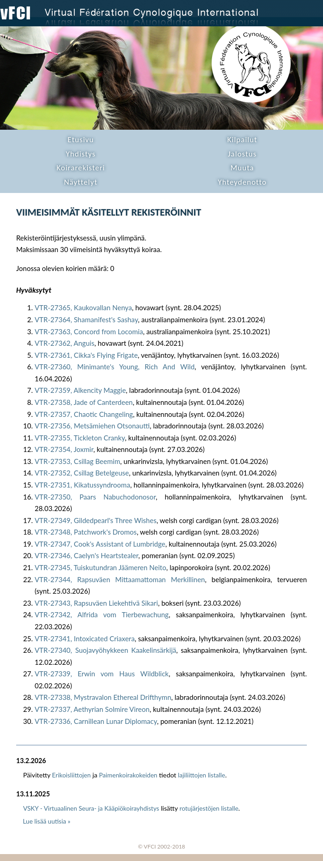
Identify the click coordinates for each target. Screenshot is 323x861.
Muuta (242, 168)
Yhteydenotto (242, 182)
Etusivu (80, 140)
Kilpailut (242, 140)
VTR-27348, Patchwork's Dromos (86, 532)
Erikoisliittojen (71, 775)
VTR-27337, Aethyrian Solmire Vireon (92, 709)
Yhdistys (81, 154)
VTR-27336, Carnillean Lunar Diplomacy (96, 721)
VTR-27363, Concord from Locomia (89, 331)
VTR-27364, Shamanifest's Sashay (86, 319)
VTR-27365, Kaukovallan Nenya (83, 307)
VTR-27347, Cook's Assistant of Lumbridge (100, 544)
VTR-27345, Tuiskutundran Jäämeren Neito (100, 567)
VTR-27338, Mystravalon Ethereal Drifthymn (103, 697)
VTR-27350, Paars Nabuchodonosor (95, 497)
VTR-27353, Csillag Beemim (77, 461)
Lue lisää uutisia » (47, 821)
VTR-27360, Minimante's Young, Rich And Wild (115, 366)
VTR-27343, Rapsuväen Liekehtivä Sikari (96, 603)
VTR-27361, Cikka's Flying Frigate (86, 355)
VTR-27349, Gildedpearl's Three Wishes (96, 520)
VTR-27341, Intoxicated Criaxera (84, 638)
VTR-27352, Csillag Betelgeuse (82, 473)
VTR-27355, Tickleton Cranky (80, 438)
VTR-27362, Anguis (64, 343)
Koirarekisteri (80, 168)
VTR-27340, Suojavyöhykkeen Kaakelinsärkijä (105, 650)
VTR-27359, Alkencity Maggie (80, 390)
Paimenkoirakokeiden (128, 775)
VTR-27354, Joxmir (64, 449)
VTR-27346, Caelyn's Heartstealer (86, 555)
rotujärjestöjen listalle (209, 808)
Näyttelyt (81, 182)
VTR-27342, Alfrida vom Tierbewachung (102, 614)
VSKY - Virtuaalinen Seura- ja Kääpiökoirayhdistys (91, 808)
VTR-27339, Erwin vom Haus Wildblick (102, 673)
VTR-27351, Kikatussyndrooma (82, 485)
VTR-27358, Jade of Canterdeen (84, 402)
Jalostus (242, 154)
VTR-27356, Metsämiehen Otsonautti (92, 425)
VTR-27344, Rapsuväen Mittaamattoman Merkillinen (120, 579)
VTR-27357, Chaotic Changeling (84, 414)
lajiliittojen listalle (201, 775)
